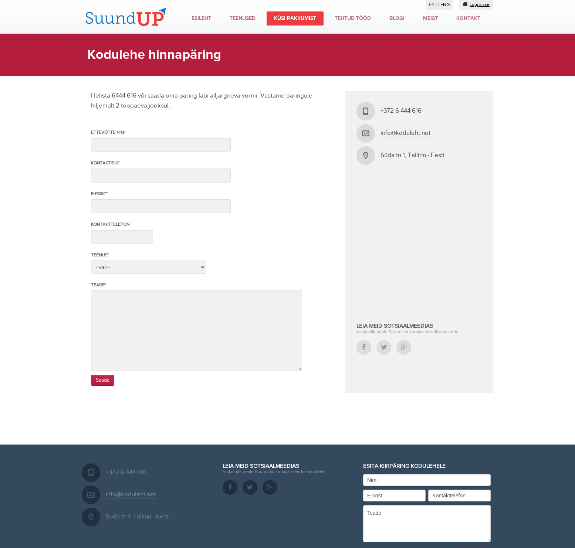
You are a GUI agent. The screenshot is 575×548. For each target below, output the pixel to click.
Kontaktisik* (105, 163)
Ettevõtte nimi (108, 132)
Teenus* (100, 255)
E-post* (99, 193)
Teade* (98, 284)
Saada (102, 380)
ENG (445, 5)
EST (433, 5)
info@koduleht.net (405, 133)
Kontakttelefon (110, 224)
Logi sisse (476, 4)
